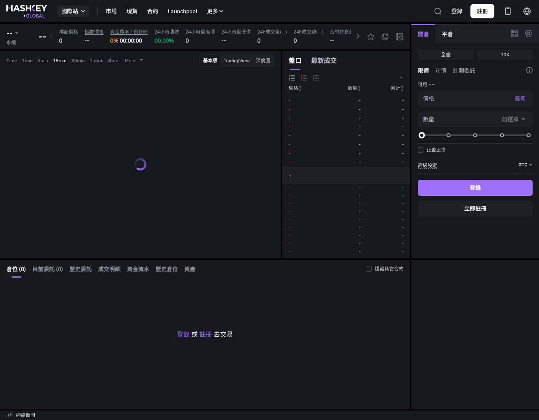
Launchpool (182, 11)
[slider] (422, 135)
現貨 (132, 11)
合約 (152, 11)
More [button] (134, 60)
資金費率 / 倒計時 (129, 32)
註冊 (205, 334)
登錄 (456, 11)
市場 (111, 11)
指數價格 (94, 32)
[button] (400, 78)
